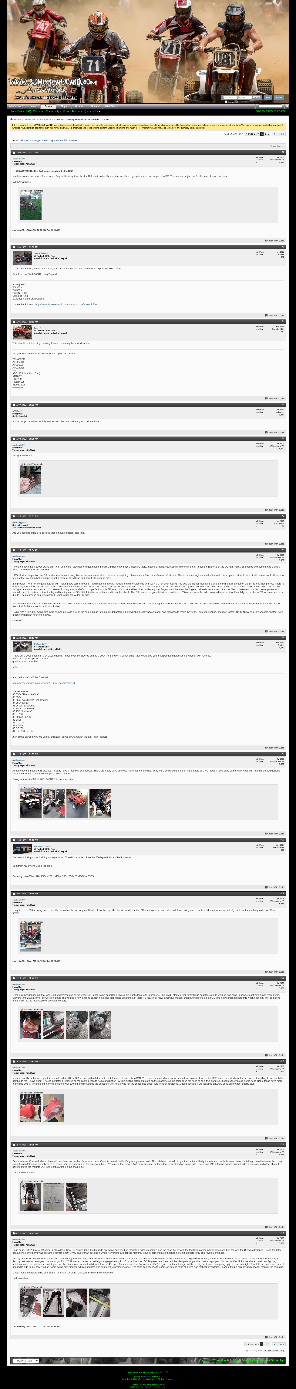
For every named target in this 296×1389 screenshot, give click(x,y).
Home (33, 106)
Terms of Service (270, 1360)
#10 (282, 839)
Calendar (38, 111)
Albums (94, 106)
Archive (236, 1360)
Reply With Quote (274, 241)
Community (52, 111)
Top (282, 1350)
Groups (79, 106)
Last (281, 134)
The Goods (30, 119)
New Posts (17, 111)
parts (233, 586)
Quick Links (91, 111)
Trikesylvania (46, 119)
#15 (282, 1233)
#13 (282, 1061)
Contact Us (205, 1360)
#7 (283, 550)
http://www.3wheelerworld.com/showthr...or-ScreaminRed (66, 304)
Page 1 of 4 (253, 133)
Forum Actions (71, 111)
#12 (282, 978)
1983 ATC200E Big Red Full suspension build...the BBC (48, 140)
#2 (283, 246)
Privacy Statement (251, 1360)
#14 (282, 1144)
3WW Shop (110, 106)
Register (278, 97)
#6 (283, 516)
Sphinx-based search (157, 1387)
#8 (283, 637)
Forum (48, 106)
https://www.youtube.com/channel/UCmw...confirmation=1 (43, 683)
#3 (283, 321)
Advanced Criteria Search (270, 111)
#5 (283, 438)
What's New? (16, 106)
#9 (283, 753)
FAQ (28, 111)
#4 (283, 404)
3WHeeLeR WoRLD (221, 1360)
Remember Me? (231, 102)
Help (268, 97)
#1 (283, 152)
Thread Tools (275, 146)
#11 (282, 893)
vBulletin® (147, 1376)
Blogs (64, 106)
